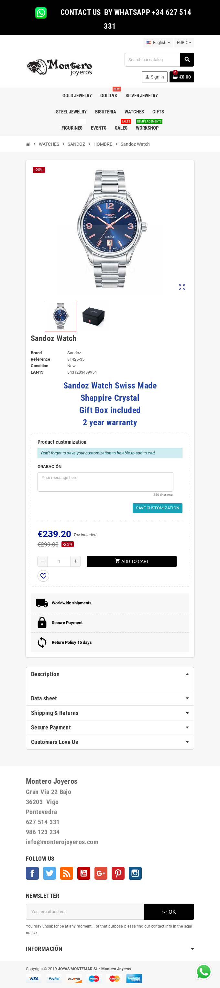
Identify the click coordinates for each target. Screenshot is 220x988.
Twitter (49, 873)
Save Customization (157, 507)
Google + (100, 873)
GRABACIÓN (49, 466)
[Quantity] (59, 561)
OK (169, 911)
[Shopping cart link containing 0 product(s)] (182, 76)
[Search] (159, 60)
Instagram (135, 873)
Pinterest (118, 873)
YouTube (83, 873)
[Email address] (85, 912)
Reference (40, 359)
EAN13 (37, 372)
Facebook (32, 873)
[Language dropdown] (158, 43)
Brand (36, 352)
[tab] (110, 674)
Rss (66, 873)
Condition (39, 365)
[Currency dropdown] (184, 43)
